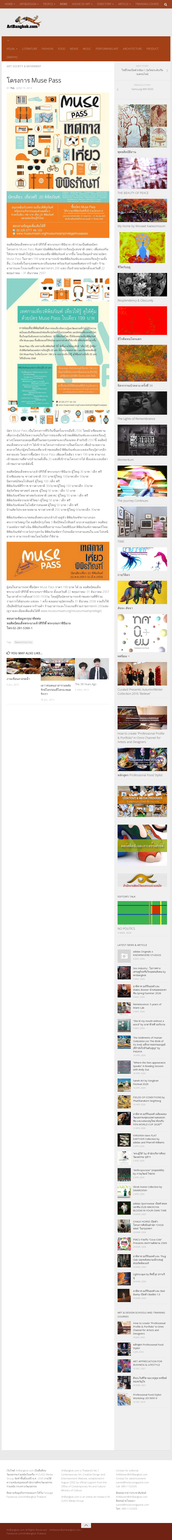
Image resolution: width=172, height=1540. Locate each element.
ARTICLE (123, 4)
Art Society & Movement (24, 66)
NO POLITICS (126, 928)
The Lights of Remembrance (136, 418)
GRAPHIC (12, 57)
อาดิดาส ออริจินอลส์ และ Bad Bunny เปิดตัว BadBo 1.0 (149, 1292)
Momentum (126, 459)
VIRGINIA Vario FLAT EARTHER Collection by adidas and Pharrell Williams (148, 1138)
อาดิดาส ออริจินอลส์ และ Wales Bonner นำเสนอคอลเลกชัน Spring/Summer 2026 (149, 989)
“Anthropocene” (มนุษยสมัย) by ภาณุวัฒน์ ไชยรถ (148, 1171)
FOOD (61, 48)
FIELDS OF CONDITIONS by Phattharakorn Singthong (149, 1098)
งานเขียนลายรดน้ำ (18, 678)
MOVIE (74, 48)
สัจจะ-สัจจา (125, 608)
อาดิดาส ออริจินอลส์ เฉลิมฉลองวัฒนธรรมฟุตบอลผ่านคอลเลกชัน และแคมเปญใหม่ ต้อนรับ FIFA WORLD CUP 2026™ (150, 1119)
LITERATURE (29, 48)
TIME (121, 541)
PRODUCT (152, 48)
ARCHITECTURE (132, 48)
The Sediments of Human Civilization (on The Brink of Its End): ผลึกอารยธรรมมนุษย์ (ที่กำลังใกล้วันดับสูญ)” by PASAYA (149, 1044)
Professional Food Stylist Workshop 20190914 (147, 1396)
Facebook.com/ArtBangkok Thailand (26, 1496)
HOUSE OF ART (81, 4)
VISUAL (10, 48)
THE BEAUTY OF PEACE (133, 192)
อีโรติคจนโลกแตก (129, 339)
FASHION (47, 48)
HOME (9, 4)
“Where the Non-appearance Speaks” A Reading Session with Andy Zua (149, 1066)
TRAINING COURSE (147, 4)
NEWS (63, 4)
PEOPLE (48, 4)
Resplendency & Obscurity (135, 300)
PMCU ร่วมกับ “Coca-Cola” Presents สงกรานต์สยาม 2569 (150, 1240)
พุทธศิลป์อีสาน (127, 152)
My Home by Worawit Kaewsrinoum (141, 226)
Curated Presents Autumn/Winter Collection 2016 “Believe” (140, 691)
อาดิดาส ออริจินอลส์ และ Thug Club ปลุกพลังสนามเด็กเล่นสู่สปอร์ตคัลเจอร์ (149, 1259)
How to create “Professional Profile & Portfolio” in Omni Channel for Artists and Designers (141, 737)
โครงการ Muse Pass (23, 642)
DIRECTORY (104, 4)
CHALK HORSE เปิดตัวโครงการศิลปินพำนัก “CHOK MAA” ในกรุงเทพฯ (148, 1224)
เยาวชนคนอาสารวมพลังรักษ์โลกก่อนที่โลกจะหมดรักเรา (56, 689)
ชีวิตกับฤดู (124, 267)
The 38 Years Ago (85, 684)
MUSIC (87, 48)
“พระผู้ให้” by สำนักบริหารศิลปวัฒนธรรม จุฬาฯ (149, 1154)
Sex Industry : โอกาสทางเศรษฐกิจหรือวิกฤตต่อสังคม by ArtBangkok (149, 971)
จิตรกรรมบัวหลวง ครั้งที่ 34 (135, 385)
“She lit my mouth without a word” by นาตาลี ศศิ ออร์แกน (149, 1022)
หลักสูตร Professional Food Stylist (140, 775)
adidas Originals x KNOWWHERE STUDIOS (147, 953)
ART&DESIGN (28, 4)
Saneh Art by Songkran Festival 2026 (145, 1082)
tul (12, 87)
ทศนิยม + (124, 656)
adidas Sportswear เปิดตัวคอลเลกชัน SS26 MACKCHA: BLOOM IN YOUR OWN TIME (150, 1206)
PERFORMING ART (107, 48)
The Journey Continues (133, 500)
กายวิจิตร (124, 574)
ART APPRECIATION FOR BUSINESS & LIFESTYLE (147, 1362)
